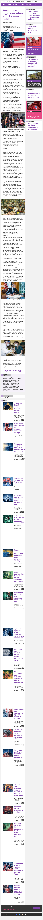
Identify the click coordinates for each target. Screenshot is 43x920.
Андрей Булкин (22, 589)
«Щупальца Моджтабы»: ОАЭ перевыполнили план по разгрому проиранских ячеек (18, 830)
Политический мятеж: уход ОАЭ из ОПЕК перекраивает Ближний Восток (19, 519)
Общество (30, 81)
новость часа (32, 9)
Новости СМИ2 (4, 397)
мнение (30, 24)
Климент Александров (7, 22)
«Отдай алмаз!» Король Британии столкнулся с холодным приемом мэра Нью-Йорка (19, 428)
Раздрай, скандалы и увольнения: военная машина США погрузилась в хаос (34, 94)
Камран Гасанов (22, 726)
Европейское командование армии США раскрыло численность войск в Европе (34, 115)
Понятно (37, 908)
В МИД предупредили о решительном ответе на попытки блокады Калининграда (33, 51)
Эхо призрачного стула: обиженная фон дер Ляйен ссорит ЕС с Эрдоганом (19, 713)
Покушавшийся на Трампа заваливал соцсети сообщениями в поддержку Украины (18, 868)
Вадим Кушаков (22, 492)
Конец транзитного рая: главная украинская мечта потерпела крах (33, 126)
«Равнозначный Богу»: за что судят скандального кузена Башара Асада (18, 597)
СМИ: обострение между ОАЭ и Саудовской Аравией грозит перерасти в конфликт (34, 15)
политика (31, 89)
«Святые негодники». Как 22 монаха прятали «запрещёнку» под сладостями (19, 576)
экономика (31, 121)
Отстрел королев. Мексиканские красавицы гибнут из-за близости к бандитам (33, 62)
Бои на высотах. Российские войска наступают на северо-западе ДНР (18, 734)
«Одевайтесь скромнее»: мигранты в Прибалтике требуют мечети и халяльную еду (19, 633)
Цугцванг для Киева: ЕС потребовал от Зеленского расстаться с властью (18, 407)
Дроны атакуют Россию (18, 1)
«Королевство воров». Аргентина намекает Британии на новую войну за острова (18, 654)
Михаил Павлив (22, 420)
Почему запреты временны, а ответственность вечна (32, 29)
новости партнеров (7, 396)
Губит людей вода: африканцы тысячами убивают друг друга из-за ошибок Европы (18, 790)
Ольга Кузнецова (22, 668)
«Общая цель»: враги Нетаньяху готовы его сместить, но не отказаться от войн (18, 499)
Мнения (28, 4)
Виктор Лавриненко (22, 459)
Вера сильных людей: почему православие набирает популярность (18, 753)
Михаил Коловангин (22, 440)
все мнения (38, 34)
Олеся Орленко (22, 902)
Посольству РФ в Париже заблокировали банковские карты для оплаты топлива (34, 84)
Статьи (22, 4)
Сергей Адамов (22, 746)
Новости (15, 4)
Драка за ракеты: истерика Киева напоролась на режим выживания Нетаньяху (18, 555)
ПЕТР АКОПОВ (30, 34)
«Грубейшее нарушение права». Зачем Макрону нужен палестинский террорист (18, 890)
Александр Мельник (22, 690)
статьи (4, 400)
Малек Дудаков (22, 882)
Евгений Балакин (22, 765)
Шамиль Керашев (22, 512)
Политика (30, 47)
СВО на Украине (29, 1)
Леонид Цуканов (23, 609)
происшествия (32, 57)
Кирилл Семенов (22, 531)
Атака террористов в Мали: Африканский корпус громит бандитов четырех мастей (18, 676)
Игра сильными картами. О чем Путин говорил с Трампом (18, 481)
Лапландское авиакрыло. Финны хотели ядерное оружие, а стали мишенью (19, 447)
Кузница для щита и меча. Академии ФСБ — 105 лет (18, 809)
